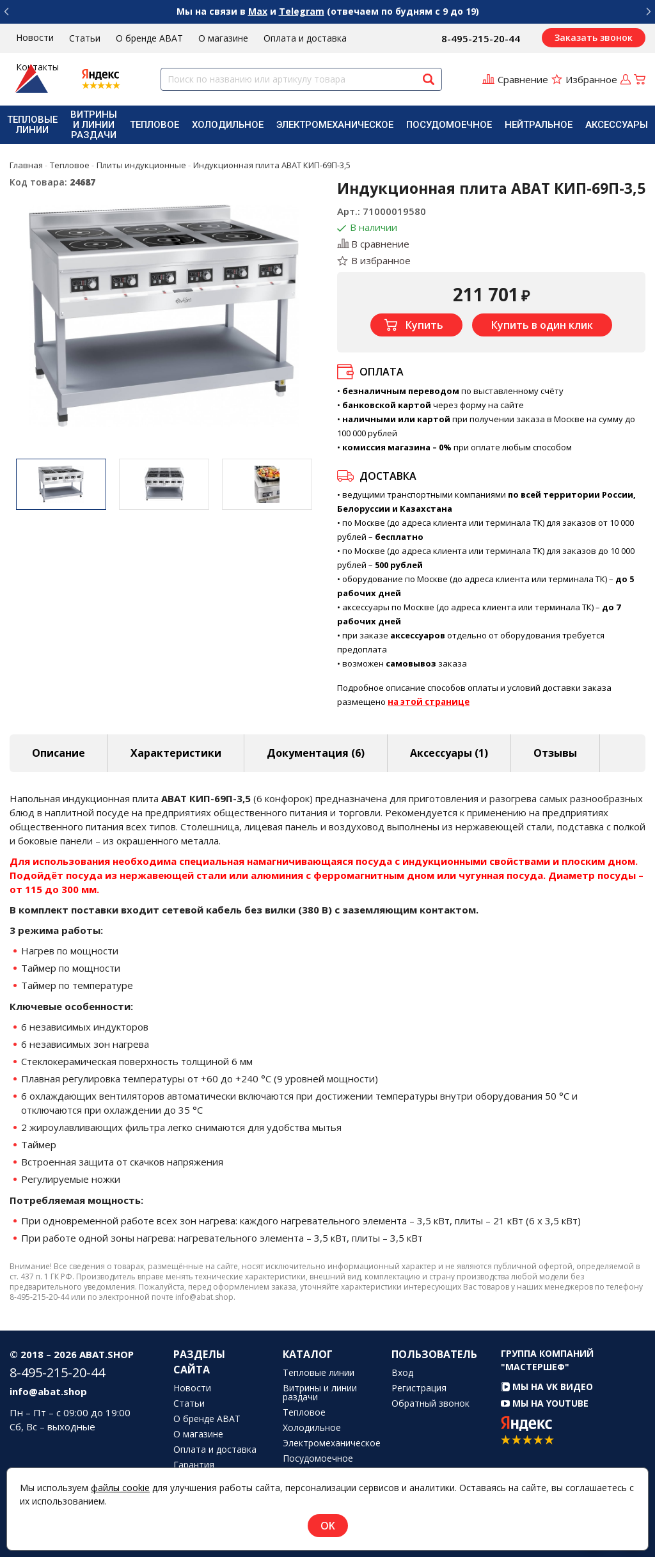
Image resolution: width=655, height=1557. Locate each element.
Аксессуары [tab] (449, 753)
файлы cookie (120, 1488)
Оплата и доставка (305, 38)
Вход (402, 1372)
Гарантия (193, 1464)
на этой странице (429, 701)
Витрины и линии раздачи (93, 124)
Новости (35, 37)
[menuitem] (32, 125)
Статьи (84, 38)
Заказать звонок (594, 37)
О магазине (223, 38)
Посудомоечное (449, 125)
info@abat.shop (48, 1391)
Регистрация (418, 1388)
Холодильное (228, 125)
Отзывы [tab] (555, 753)
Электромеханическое (334, 125)
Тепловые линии (32, 125)
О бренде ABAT (149, 38)
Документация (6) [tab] (316, 753)
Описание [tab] (58, 753)
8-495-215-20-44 (480, 38)
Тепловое (154, 125)
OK (327, 1526)
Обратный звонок (430, 1403)
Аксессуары (616, 125)
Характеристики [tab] (175, 753)
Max (257, 11)
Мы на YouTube (544, 1403)
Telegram (301, 11)
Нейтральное (538, 125)
